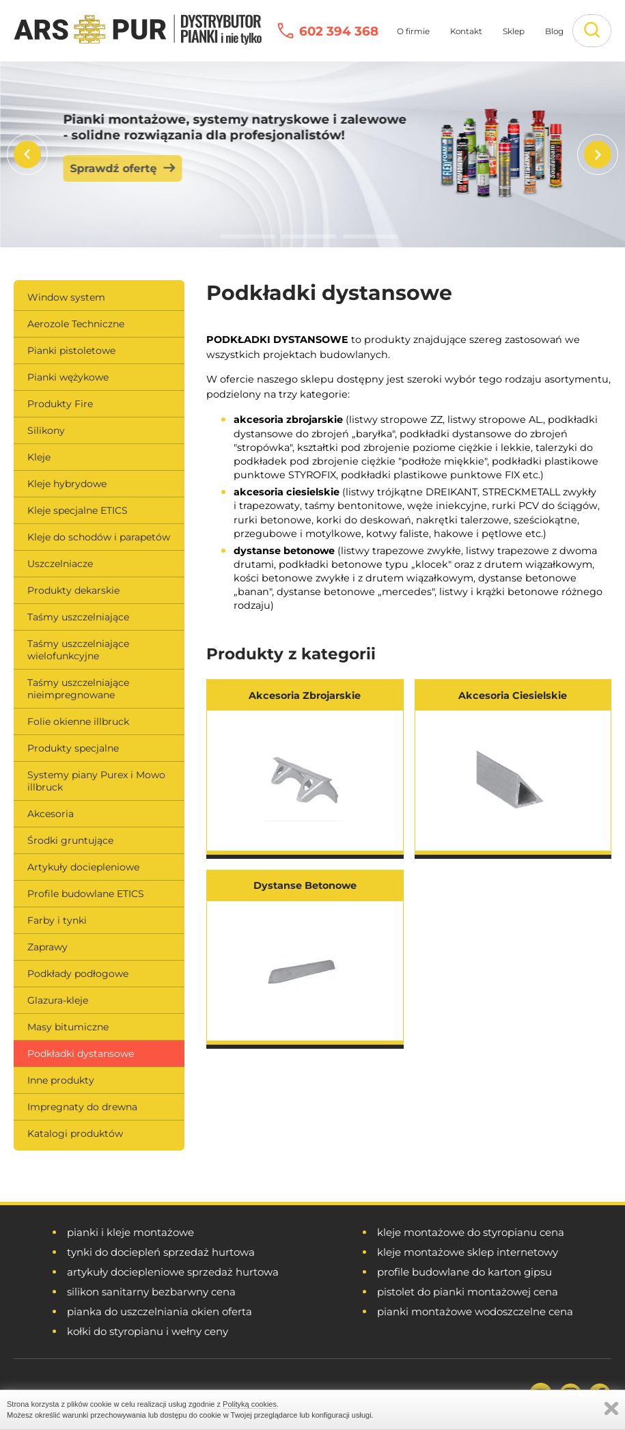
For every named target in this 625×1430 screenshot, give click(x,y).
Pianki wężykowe (68, 377)
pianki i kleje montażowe (130, 1232)
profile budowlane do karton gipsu (464, 1271)
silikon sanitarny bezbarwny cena (151, 1291)
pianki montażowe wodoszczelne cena (475, 1311)
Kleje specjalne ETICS (77, 510)
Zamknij (611, 1408)
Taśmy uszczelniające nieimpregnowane (78, 688)
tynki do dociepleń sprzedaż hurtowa (161, 1252)
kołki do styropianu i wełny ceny (147, 1331)
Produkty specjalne (73, 748)
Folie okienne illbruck (78, 721)
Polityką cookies (250, 1404)
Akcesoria (50, 814)
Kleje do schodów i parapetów (98, 537)
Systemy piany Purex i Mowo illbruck (96, 781)
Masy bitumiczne (68, 1027)
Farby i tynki (57, 920)
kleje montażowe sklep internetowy (467, 1252)
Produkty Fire (60, 404)
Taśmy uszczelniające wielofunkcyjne (78, 649)
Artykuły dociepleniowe (83, 867)
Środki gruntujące (70, 840)
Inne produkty (60, 1080)
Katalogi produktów (75, 1133)
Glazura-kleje (57, 1000)
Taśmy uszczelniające (78, 617)
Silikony (46, 430)
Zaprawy (47, 947)
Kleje (39, 457)
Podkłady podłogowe (77, 973)
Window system (66, 297)
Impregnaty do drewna (82, 1107)
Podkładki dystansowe (80, 1053)
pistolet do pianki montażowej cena (467, 1291)
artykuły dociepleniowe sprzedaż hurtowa (173, 1271)
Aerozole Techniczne (75, 324)
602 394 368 (338, 31)
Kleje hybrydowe (67, 484)
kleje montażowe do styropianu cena (470, 1232)
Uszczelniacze (60, 564)
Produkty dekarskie (73, 590)
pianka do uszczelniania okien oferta (159, 1311)
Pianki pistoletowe (71, 350)
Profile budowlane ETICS (85, 894)
